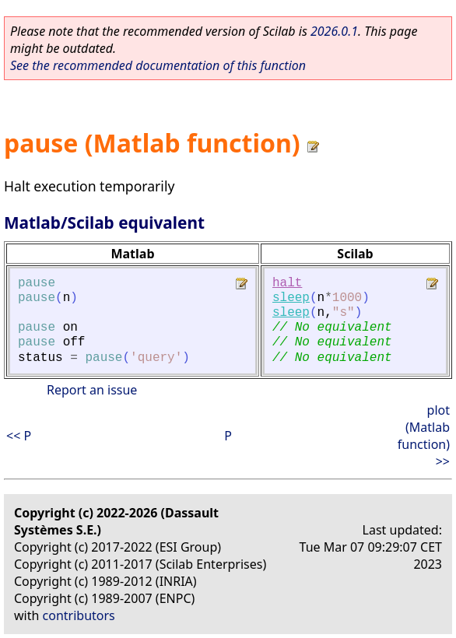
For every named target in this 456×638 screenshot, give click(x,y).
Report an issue (92, 389)
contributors (79, 615)
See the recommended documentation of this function (158, 65)
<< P (18, 435)
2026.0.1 (334, 31)
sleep (291, 298)
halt (287, 283)
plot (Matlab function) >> (424, 435)
